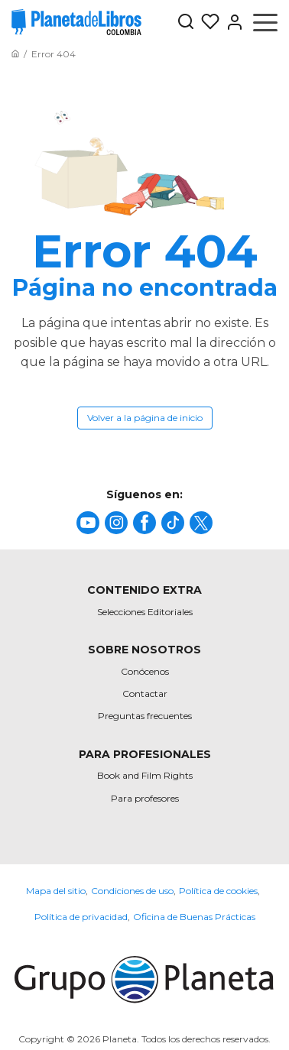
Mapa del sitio (56, 890)
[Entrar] (231, 22)
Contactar (144, 693)
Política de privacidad (81, 916)
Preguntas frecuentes (145, 715)
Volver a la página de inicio (145, 417)
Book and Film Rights (145, 775)
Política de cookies (218, 890)
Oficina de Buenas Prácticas (194, 916)
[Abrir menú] (265, 22)
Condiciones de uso (132, 890)
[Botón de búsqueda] (186, 22)
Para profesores (145, 798)
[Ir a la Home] (15, 54)
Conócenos (145, 671)
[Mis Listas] (207, 22)
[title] (87, 522)
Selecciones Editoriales (145, 611)
